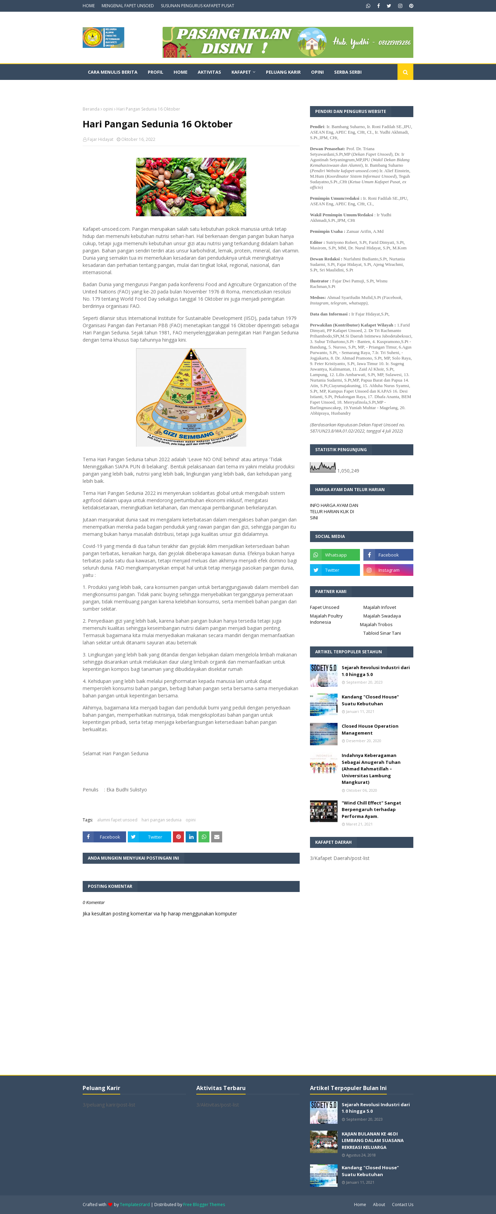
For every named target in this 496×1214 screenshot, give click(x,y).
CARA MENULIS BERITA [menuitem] (112, 72)
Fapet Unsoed (324, 607)
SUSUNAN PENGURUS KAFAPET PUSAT (197, 6)
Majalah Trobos (376, 624)
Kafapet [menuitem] (241, 72)
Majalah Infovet (379, 607)
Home (360, 1204)
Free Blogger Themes (204, 1204)
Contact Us (402, 1204)
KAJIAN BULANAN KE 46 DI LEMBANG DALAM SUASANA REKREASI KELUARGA (373, 1140)
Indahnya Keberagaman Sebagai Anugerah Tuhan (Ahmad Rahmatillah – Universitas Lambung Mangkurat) (371, 768)
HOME (89, 6)
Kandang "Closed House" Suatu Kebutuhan (370, 700)
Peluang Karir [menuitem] (283, 72)
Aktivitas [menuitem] (209, 72)
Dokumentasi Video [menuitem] (112, 88)
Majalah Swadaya (382, 616)
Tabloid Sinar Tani (382, 633)
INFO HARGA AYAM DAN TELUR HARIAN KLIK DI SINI (334, 511)
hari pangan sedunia (162, 820)
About (379, 1204)
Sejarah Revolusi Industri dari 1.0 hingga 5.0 (376, 670)
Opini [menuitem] (317, 72)
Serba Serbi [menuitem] (348, 72)
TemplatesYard (135, 1204)
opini (108, 109)
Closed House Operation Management (370, 729)
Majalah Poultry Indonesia (326, 619)
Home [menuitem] (180, 72)
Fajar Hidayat (100, 139)
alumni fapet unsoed (117, 820)
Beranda (91, 109)
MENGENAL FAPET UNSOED (128, 6)
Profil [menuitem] (155, 72)
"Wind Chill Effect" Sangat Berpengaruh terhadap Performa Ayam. (371, 809)
